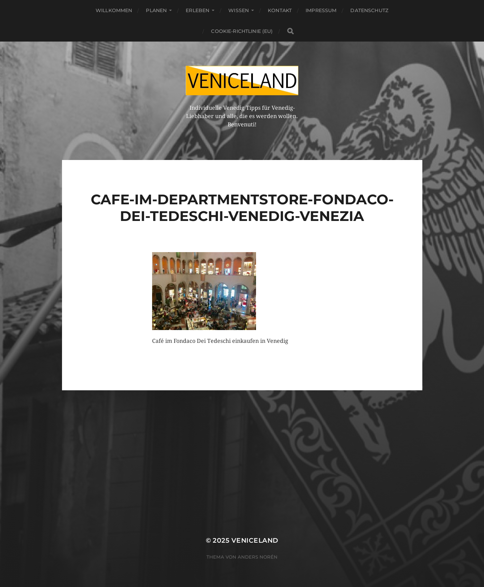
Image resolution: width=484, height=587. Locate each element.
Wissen (238, 10)
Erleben (197, 10)
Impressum (321, 10)
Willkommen (114, 10)
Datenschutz (369, 10)
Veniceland (255, 540)
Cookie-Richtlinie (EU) (242, 31)
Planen (156, 10)
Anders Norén (258, 557)
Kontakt (280, 10)
